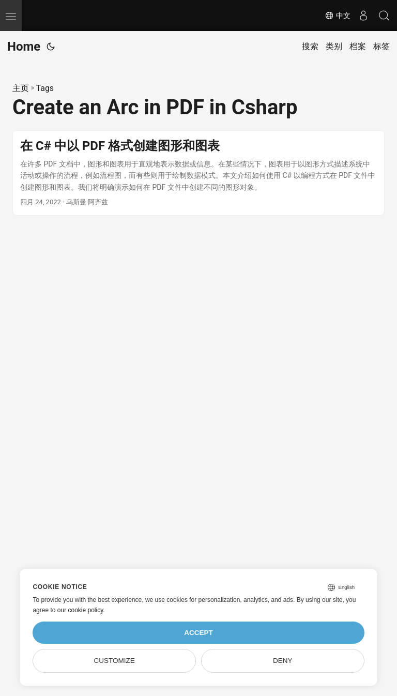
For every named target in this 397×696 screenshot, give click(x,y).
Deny (283, 660)
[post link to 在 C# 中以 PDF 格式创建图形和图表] (198, 173)
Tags (45, 88)
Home (23, 46)
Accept (198, 633)
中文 (337, 15)
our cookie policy (80, 610)
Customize (114, 660)
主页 (20, 88)
